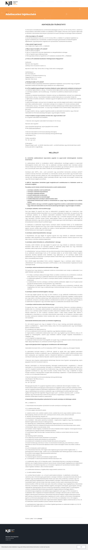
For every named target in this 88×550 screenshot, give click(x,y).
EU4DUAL (42, 1)
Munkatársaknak (49, 1)
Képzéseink (43, 3)
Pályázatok (66, 1)
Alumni (71, 1)
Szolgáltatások (75, 3)
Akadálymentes (35, 1)
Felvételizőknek (51, 3)
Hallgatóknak (59, 3)
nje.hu (7, 12)
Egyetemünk (35, 3)
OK (81, 547)
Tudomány (67, 3)
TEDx (75, 1)
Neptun (56, 1)
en (80, 3)
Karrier (60, 1)
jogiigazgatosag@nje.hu (35, 128)
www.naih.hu (32, 138)
